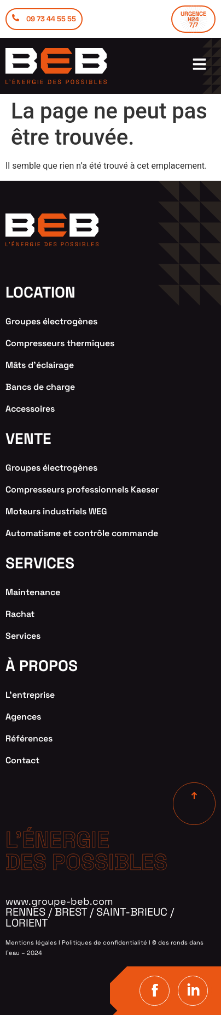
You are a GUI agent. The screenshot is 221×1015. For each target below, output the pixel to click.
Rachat (19, 614)
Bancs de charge (40, 387)
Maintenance (32, 592)
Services (22, 636)
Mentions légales (31, 942)
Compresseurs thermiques (59, 343)
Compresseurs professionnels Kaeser (82, 489)
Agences (23, 716)
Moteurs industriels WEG (56, 511)
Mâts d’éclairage (39, 365)
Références (29, 738)
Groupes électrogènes (51, 321)
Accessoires (30, 408)
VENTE (28, 438)
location (40, 292)
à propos (41, 665)
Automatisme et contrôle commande (81, 533)
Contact (22, 760)
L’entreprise (30, 695)
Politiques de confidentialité (104, 942)
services (39, 563)
